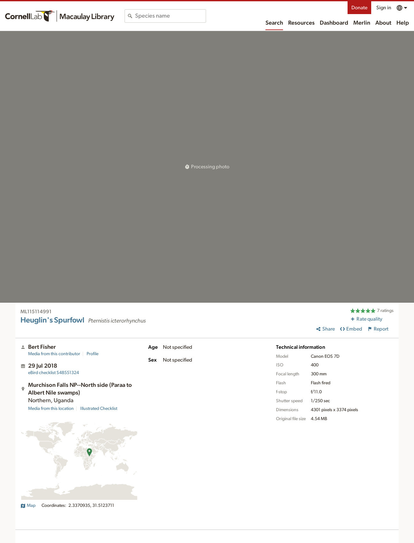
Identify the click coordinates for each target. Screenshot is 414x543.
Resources (301, 23)
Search (274, 23)
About (383, 23)
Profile (92, 354)
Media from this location (51, 408)
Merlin (361, 23)
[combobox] (170, 16)
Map (27, 505)
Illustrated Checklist (98, 408)
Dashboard (334, 23)
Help (402, 23)
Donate (359, 7)
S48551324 (53, 373)
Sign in (383, 7)
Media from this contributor (54, 354)
